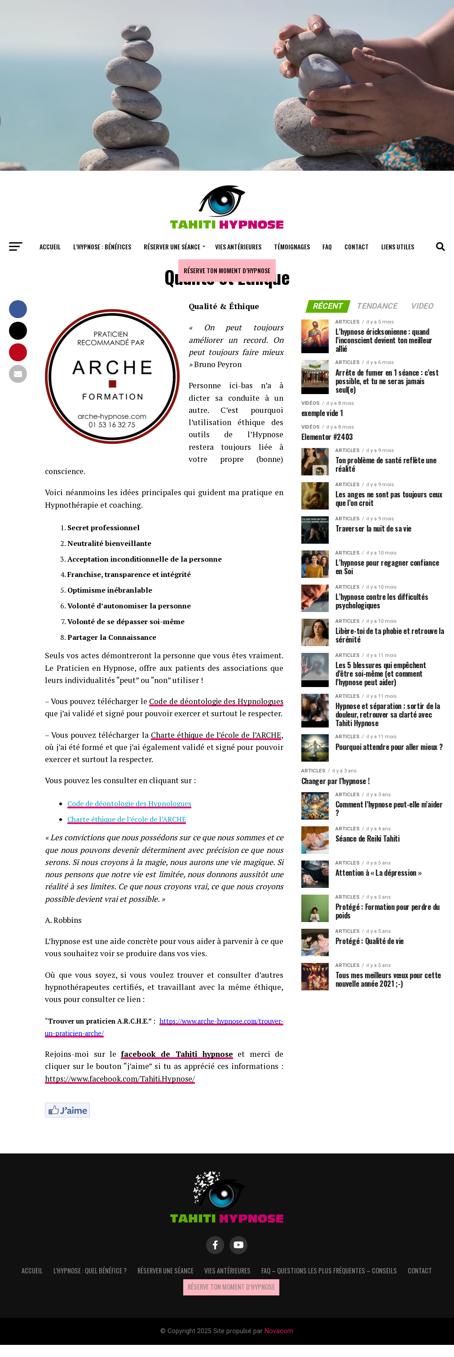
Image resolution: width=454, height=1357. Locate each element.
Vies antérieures (238, 246)
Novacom (278, 1343)
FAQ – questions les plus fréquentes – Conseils (329, 1282)
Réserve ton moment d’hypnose (227, 270)
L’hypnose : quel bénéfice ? (90, 1282)
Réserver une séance (172, 246)
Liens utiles (397, 246)
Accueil (50, 246)
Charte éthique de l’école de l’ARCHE (215, 747)
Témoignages (292, 246)
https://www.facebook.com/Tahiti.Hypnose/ (122, 1091)
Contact (356, 246)
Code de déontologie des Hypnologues (129, 815)
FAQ (327, 246)
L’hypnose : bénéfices (102, 246)
